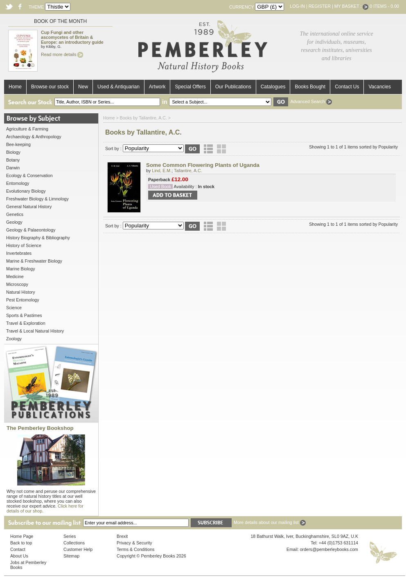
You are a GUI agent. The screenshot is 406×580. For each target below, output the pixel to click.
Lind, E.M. (161, 170)
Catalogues (273, 87)
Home (15, 87)
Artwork (157, 87)
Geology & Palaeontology (30, 229)
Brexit (122, 536)
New (83, 87)
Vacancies (379, 87)
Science (14, 307)
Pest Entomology (22, 299)
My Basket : (351, 6)
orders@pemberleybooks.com (329, 549)
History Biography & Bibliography (38, 237)
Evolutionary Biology (26, 191)
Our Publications (233, 87)
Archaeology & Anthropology (33, 136)
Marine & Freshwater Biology (34, 261)
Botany (13, 159)
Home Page (21, 536)
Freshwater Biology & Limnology (37, 198)
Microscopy (17, 284)
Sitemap (71, 555)
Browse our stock (50, 87)
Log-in (297, 6)
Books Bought (310, 87)
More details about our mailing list (270, 522)
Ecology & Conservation (29, 175)
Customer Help (77, 549)
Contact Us (347, 87)
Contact (17, 549)
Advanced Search (311, 101)
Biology (13, 152)
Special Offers (190, 87)
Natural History (20, 292)
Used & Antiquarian (118, 87)
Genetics (14, 214)
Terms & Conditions (135, 549)
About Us (19, 555)
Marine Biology (20, 268)
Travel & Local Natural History (35, 330)
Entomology (17, 183)
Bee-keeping (18, 144)
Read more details (62, 54)
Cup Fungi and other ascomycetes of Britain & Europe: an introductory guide (72, 37)
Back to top (21, 542)
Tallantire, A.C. (188, 170)
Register (320, 6)
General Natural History (29, 206)
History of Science (23, 245)
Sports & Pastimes (24, 315)
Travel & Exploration (25, 323)
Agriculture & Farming (27, 128)
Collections (74, 542)
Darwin (13, 167)
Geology (14, 222)
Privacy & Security (134, 542)
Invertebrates (19, 253)
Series (69, 536)
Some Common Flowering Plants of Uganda (202, 165)
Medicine (15, 276)
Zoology (14, 338)
